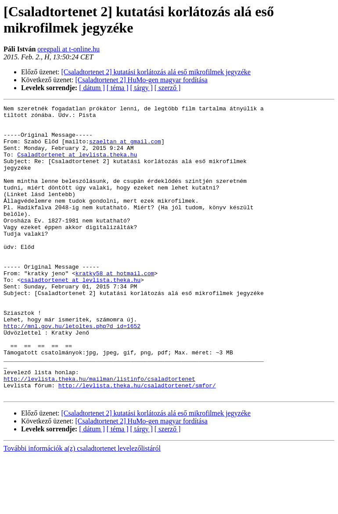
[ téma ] (118, 87)
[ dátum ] (92, 87)
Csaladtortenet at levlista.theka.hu (77, 165)
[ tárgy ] (141, 87)
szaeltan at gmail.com (125, 149)
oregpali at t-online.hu (68, 49)
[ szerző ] (168, 87)
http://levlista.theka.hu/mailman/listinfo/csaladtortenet (99, 434)
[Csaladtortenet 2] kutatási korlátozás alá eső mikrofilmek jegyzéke (156, 72)
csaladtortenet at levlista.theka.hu (80, 315)
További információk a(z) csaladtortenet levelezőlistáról (82, 506)
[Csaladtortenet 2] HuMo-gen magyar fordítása (142, 80)
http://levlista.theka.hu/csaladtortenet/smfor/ (137, 442)
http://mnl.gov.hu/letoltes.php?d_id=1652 (72, 371)
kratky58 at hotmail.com (115, 307)
